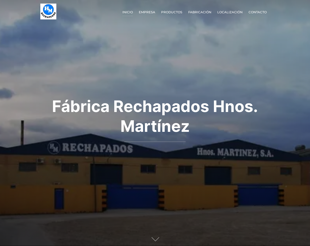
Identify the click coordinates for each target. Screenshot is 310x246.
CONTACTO (258, 12)
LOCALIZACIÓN (230, 12)
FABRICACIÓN (199, 12)
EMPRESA (147, 12)
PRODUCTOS (171, 12)
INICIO (127, 12)
